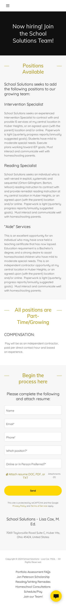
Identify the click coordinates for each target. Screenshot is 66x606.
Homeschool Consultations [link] (33, 586)
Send (33, 490)
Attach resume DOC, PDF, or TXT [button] (27, 475)
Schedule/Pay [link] (33, 591)
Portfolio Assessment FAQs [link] (33, 572)
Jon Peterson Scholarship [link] (33, 577)
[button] (8, 5)
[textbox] (33, 410)
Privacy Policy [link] (19, 506)
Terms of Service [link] (39, 506)
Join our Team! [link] (33, 596)
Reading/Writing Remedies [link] (33, 581)
